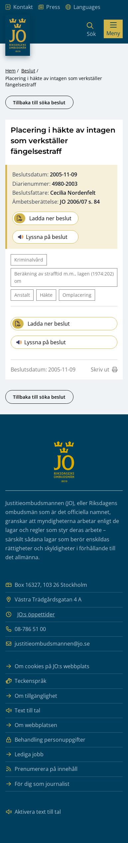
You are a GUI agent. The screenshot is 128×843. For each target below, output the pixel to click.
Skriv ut (104, 369)
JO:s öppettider (36, 614)
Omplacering (77, 295)
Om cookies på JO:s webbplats (47, 666)
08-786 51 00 (25, 629)
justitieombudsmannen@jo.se (47, 643)
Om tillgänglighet (31, 695)
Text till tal (22, 710)
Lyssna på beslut (42, 237)
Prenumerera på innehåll (41, 769)
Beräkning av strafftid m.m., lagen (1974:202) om (64, 277)
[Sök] (91, 29)
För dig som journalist (37, 784)
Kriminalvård (28, 260)
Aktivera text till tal (33, 811)
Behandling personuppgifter (45, 739)
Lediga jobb (24, 754)
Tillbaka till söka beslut (39, 102)
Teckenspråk (25, 681)
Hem (10, 70)
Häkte (46, 295)
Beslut (28, 70)
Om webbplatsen (31, 725)
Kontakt (19, 7)
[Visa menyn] (113, 29)
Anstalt (22, 295)
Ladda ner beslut (42, 218)
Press (49, 7)
